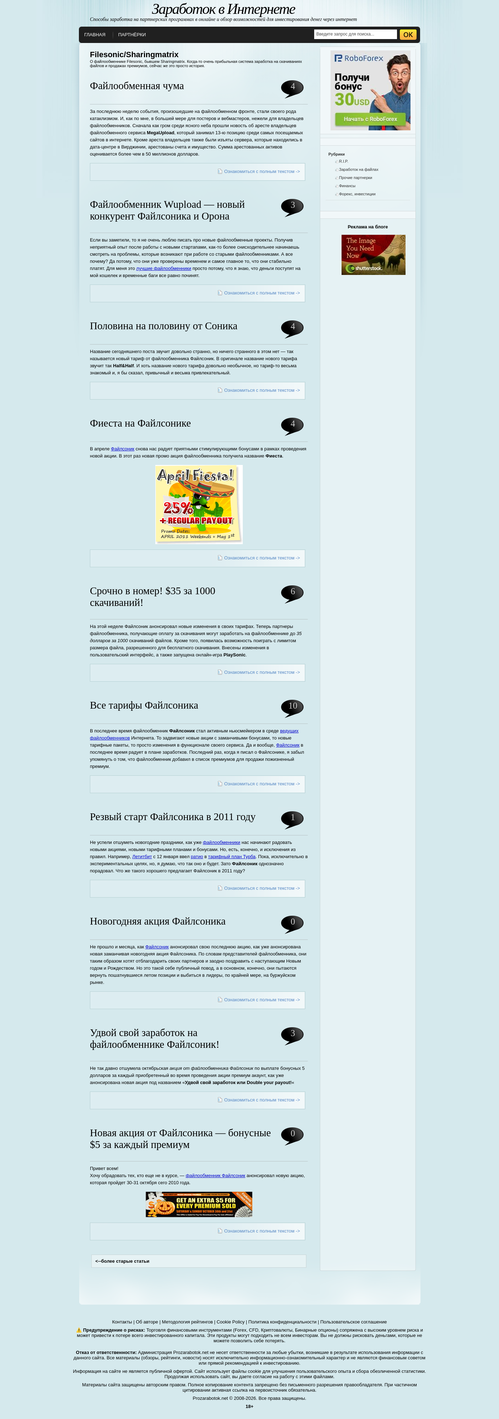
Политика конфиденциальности (282, 1322)
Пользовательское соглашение (353, 1322)
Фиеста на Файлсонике (140, 423)
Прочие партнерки (355, 177)
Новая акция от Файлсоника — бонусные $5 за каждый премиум (180, 1138)
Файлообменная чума (137, 85)
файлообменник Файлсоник (215, 1175)
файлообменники (221, 842)
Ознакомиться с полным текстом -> (262, 171)
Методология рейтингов (187, 1322)
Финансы (347, 186)
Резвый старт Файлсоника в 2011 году (173, 816)
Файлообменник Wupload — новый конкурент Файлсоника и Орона (167, 210)
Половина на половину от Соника (163, 325)
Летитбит (142, 856)
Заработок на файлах (359, 169)
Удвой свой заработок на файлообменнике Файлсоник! (154, 1038)
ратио (197, 856)
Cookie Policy (230, 1322)
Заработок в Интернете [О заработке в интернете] (223, 9)
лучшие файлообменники (163, 268)
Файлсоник (122, 448)
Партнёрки (132, 34)
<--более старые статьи (122, 1261)
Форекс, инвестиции (357, 194)
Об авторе (147, 1322)
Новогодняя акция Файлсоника (158, 921)
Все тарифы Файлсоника (144, 705)
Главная (95, 34)
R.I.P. (343, 161)
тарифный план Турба (232, 856)
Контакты (122, 1322)
